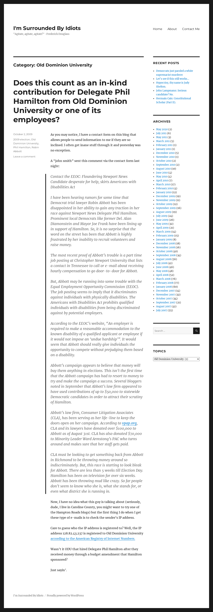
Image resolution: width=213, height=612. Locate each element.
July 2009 (161, 216)
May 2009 (162, 223)
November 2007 (165, 294)
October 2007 (164, 298)
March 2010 (163, 184)
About (172, 29)
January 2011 (163, 149)
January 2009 (164, 239)
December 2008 (165, 243)
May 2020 (162, 129)
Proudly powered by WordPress (65, 595)
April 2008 (162, 275)
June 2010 (162, 172)
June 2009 (162, 219)
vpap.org (129, 423)
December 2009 (165, 196)
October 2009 (164, 204)
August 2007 (163, 306)
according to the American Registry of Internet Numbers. (93, 538)
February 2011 (164, 145)
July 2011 (161, 133)
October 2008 (164, 251)
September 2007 (166, 302)
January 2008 (164, 286)
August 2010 (163, 168)
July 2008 (161, 263)
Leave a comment (24, 156)
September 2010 (165, 164)
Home (157, 29)
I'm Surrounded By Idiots (47, 28)
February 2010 (164, 188)
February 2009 (165, 235)
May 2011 (161, 137)
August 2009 (163, 212)
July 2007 (161, 310)
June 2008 (162, 267)
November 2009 (165, 200)
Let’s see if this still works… (172, 78)
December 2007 (165, 290)
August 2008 (163, 259)
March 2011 (163, 141)
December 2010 (165, 153)
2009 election (21, 139)
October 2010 (164, 160)
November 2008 (165, 247)
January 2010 (163, 192)
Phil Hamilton (22, 147)
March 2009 (163, 231)
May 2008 (162, 271)
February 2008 (164, 282)
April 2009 (162, 227)
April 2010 (162, 180)
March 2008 (163, 279)
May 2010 (161, 176)
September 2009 (166, 208)
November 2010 (165, 157)
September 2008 (166, 255)
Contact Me (191, 29)
